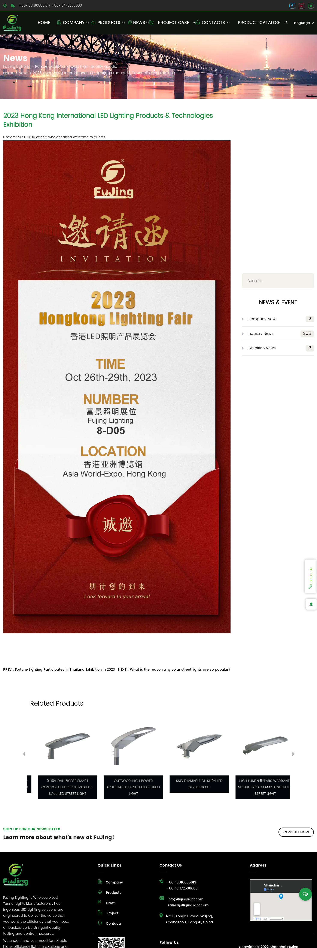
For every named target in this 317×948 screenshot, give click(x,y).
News (139, 22)
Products (108, 22)
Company (74, 22)
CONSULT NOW (296, 832)
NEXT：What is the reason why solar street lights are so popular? (174, 669)
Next (293, 754)
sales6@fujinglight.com (188, 905)
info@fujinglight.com (186, 899)
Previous (24, 754)
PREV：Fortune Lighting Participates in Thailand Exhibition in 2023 (59, 669)
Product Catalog (259, 22)
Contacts (213, 22)
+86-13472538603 (67, 5)
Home (44, 22)
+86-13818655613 (33, 5)
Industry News (281, 333)
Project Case (173, 22)
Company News (281, 319)
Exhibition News (281, 348)
